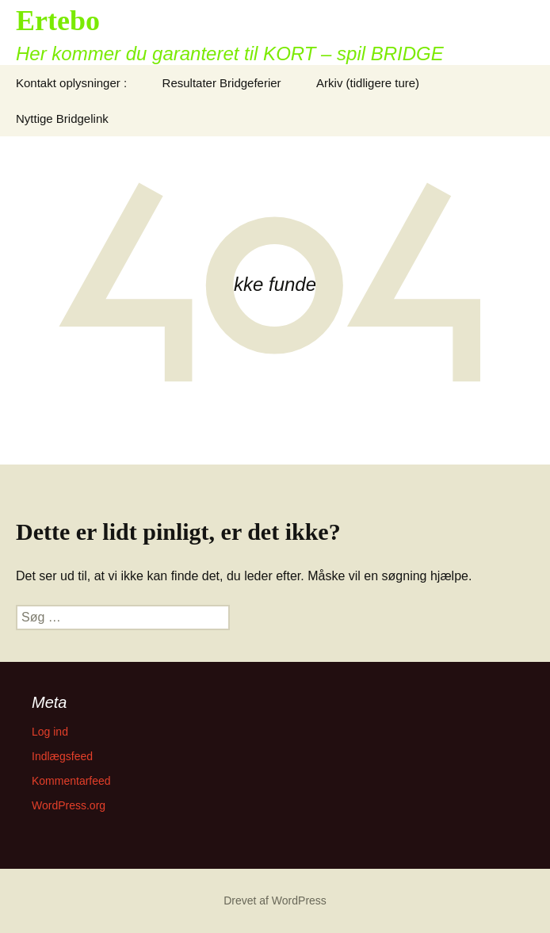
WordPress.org (68, 805)
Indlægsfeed (62, 756)
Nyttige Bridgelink (62, 118)
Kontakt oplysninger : (71, 83)
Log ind (50, 731)
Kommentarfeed (71, 780)
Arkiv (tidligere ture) (367, 83)
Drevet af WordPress (275, 900)
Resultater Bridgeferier (221, 83)
